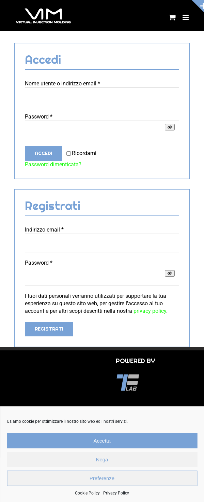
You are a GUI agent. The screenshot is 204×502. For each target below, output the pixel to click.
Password (38, 116)
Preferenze (102, 478)
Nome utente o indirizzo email (62, 83)
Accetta (101, 441)
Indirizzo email (44, 229)
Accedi (43, 153)
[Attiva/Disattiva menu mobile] (186, 17)
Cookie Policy (87, 493)
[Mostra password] (170, 127)
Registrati (49, 329)
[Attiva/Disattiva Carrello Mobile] (172, 17)
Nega (102, 459)
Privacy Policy (116, 493)
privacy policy (150, 311)
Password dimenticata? (53, 164)
